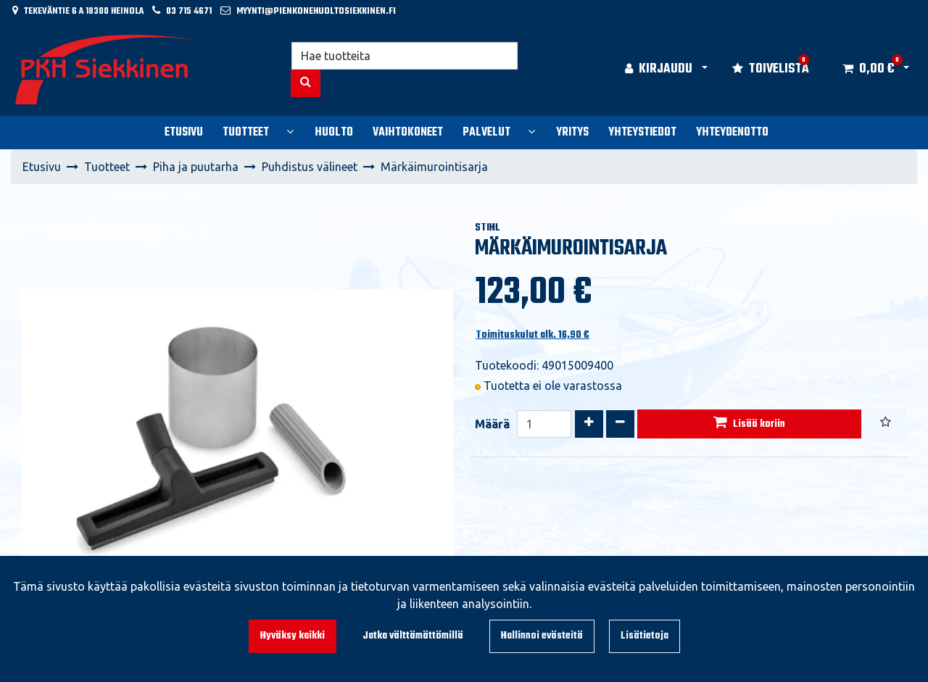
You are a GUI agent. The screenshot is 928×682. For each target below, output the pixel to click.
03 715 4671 (189, 11)
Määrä (492, 424)
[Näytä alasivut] (290, 131)
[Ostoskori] (868, 70)
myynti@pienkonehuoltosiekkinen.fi (316, 11)
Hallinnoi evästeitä (542, 636)
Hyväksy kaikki (292, 636)
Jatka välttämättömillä (412, 636)
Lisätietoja (644, 636)
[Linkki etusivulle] (105, 69)
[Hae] (404, 56)
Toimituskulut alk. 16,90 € (532, 335)
